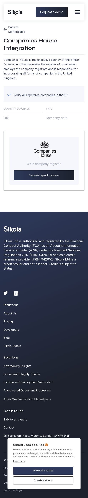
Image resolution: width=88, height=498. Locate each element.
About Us (10, 313)
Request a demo (51, 12)
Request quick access (44, 175)
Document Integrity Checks (22, 374)
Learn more (19, 461)
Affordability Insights (17, 366)
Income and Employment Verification (28, 382)
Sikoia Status (12, 346)
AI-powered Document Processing (27, 390)
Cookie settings (43, 480)
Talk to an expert (15, 419)
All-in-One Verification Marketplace (27, 399)
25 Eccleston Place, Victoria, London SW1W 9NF (37, 435)
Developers (11, 329)
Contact (9, 427)
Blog (7, 337)
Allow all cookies (43, 470)
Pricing (8, 321)
